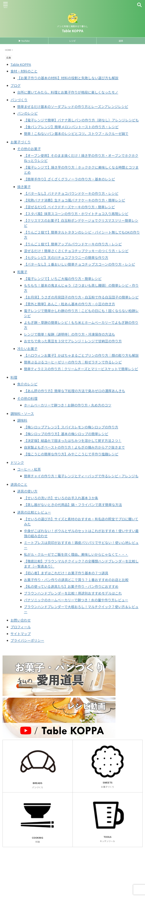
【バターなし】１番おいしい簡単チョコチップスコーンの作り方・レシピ (79, 264)
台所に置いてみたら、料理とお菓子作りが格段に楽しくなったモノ (67, 92)
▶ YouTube (24, 40)
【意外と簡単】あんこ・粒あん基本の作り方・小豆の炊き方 (69, 303)
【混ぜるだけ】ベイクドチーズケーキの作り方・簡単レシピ (69, 206)
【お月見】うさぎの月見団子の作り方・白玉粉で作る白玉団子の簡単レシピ (81, 297)
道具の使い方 (27, 491)
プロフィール (20, 626)
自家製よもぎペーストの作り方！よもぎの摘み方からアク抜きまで (74, 447)
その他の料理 (27, 398)
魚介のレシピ (27, 384)
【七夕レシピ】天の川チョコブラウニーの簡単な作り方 (66, 257)
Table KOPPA (72, 30)
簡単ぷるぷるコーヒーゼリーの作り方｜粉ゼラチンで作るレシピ (73, 362)
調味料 (22, 420)
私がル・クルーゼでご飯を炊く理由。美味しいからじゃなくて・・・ (76, 554)
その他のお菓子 (29, 148)
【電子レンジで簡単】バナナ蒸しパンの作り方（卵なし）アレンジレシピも (81, 120)
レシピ (72, 40)
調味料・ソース (22, 413)
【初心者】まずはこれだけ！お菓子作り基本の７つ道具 (66, 572)
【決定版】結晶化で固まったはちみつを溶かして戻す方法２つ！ (72, 440)
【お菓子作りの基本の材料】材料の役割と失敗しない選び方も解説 (67, 77)
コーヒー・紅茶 (29, 469)
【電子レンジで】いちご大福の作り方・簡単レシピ (63, 278)
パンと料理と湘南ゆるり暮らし (28, 880)
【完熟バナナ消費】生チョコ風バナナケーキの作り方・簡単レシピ (74, 200)
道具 (121, 40)
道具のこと (18, 484)
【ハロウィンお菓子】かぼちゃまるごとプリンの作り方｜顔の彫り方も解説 (81, 355)
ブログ (15, 85)
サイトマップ (20, 633)
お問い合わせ (20, 620)
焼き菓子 (24, 186)
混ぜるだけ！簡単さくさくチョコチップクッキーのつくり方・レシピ (76, 250)
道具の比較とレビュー (34, 512)
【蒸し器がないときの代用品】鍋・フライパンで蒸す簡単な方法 (73, 504)
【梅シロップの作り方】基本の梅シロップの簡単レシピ (66, 433)
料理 (13, 377)
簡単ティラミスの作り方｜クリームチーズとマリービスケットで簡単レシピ (81, 368)
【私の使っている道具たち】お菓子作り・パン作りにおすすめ (71, 586)
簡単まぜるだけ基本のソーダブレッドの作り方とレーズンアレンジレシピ (72, 106)
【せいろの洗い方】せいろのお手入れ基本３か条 (61, 497)
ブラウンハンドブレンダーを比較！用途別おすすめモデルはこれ (73, 593)
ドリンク (17, 462)
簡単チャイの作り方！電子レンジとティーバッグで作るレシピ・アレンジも (81, 475)
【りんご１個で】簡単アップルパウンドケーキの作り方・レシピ (73, 244)
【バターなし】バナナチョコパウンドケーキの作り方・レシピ (71, 193)
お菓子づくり (20, 141)
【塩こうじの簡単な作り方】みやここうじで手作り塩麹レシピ (71, 454)
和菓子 (22, 271)
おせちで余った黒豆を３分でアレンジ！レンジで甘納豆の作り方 (73, 341)
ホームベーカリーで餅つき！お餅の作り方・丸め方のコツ (67, 405)
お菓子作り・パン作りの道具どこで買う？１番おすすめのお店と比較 (76, 579)
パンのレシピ (27, 113)
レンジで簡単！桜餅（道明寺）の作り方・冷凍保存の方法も (69, 334)
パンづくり (18, 99)
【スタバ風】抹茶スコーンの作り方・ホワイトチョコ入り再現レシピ (76, 213)
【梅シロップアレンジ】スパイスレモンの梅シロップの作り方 (71, 427)
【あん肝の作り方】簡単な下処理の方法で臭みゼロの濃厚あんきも (74, 390)
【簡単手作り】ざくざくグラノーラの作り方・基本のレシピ (69, 179)
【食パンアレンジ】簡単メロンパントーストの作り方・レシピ (71, 126)
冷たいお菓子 (27, 348)
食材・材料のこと (23, 71)
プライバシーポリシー (27, 640)
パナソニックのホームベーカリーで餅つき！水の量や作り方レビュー (76, 599)
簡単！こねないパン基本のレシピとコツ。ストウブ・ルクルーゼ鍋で (76, 133)
